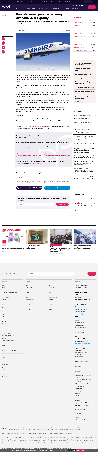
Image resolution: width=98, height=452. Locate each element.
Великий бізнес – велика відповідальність (81, 355)
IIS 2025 (77, 296)
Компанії (4, 359)
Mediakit (4, 292)
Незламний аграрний (80, 348)
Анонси (37, 1)
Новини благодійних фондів (9, 352)
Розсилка (4, 301)
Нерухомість (74, 8)
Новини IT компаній (6, 349)
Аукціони (43, 1)
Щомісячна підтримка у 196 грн (29, 155)
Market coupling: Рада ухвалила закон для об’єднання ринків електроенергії (83, 166)
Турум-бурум (78, 415)
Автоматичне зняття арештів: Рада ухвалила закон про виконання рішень (84, 182)
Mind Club (56, 1)
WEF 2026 (77, 292)
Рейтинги (4, 313)
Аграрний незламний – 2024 (84, 91)
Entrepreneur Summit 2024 (82, 343)
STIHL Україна (78, 397)
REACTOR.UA (92, 1)
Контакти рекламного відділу (9, 296)
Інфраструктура (53, 299)
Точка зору (4, 340)
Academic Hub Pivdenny (81, 390)
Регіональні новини (19, 8)
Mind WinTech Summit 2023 (82, 345)
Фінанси (51, 304)
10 (75, 206)
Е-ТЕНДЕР (77, 402)
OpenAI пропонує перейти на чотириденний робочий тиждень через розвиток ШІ (84, 134)
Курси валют (5, 369)
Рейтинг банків (78, 299)
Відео (3, 318)
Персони (4, 357)
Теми (3, 328)
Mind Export (78, 304)
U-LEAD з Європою (80, 306)
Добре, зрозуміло (81, 450)
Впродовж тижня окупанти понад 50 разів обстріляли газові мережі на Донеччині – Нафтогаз (85, 120)
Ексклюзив (4, 345)
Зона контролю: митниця (81, 289)
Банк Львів (77, 400)
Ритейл (51, 306)
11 (78, 206)
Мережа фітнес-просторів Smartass (81, 412)
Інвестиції (47, 8)
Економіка (28, 306)
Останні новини (78, 115)
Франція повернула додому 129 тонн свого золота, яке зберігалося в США (38, 120)
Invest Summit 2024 (80, 340)
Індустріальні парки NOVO (82, 404)
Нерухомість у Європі (81, 311)
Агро (27, 299)
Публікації (19, 1)
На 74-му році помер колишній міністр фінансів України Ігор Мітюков (83, 141)
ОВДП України (77, 21)
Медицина (28, 311)
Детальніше (72, 450)
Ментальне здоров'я (80, 308)
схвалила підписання (37, 126)
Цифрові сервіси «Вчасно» (81, 421)
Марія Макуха (24, 173)
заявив (28, 79)
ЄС (16, 177)
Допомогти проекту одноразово (58, 155)
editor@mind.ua (36, 163)
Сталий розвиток (79, 327)
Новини (14, 1)
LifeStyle (28, 296)
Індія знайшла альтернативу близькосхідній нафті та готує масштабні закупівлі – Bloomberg (84, 174)
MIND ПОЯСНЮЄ (79, 324)
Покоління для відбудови (81, 287)
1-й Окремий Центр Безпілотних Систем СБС (83, 382)
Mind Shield (5, 373)
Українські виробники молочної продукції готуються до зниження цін (84, 127)
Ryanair (21, 177)
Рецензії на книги (79, 334)
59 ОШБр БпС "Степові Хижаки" (83, 385)
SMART (79, 358)
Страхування (55, 8)
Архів (47, 1)
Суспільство (29, 304)
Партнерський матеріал (56, 247)
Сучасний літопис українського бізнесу (83, 321)
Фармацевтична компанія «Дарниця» (81, 418)
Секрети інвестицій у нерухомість (80, 351)
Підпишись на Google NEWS (29, 188)
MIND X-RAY (78, 361)
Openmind (25, 1)
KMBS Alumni (84, 1)
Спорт (50, 311)
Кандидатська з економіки (81, 363)
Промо (3, 247)
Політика (51, 301)
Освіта (68, 8)
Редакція (4, 289)
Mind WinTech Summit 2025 (82, 301)
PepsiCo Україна (79, 393)
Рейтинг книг (78, 368)
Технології (51, 296)
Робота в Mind (5, 299)
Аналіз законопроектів (80, 329)
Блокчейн (51, 308)
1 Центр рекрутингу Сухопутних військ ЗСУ (83, 378)
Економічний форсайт (81, 316)
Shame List (77, 318)
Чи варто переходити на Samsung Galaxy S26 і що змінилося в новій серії (13, 250)
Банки (62, 8)
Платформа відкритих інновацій (83, 332)
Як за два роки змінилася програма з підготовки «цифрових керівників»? (82, 249)
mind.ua (56, 435)
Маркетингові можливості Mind (10, 294)
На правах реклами (7, 333)
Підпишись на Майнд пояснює (57, 188)
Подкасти (32, 1)
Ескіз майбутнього (80, 313)
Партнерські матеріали (8, 337)
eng (18, 5)
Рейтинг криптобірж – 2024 (84, 81)
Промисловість (30, 301)
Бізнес (33, 8)
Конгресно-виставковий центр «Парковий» (82, 408)
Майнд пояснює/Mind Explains (9, 342)
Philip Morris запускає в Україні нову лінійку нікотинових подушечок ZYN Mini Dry (84, 154)
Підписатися (92, 7)
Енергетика (39, 8)
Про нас (4, 287)
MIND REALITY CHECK (81, 294)
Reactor (4, 376)
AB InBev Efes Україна (80, 388)
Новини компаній (6, 335)
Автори (3, 361)
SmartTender (78, 395)
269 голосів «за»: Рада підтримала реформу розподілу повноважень (37, 118)
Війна (28, 8)
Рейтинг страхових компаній (82, 365)
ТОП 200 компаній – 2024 (83, 77)
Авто (27, 308)
